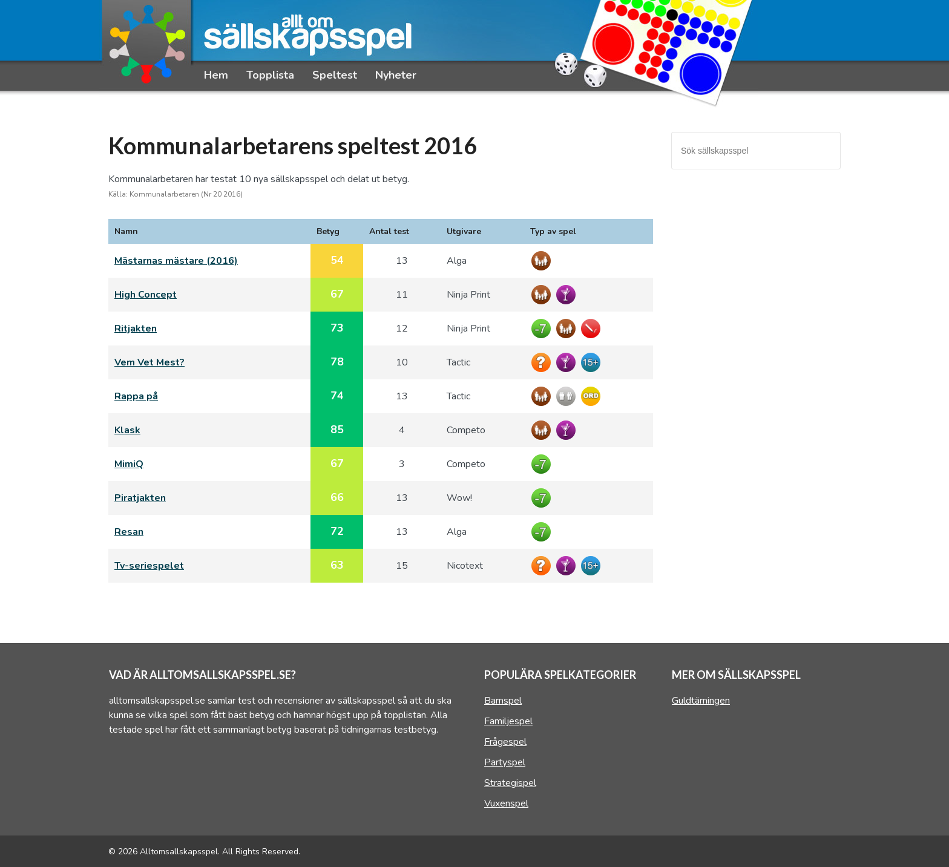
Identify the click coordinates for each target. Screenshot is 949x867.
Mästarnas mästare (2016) (176, 260)
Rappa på (136, 396)
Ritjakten (135, 328)
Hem (216, 75)
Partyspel (504, 762)
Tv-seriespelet (149, 565)
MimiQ (128, 464)
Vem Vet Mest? (149, 362)
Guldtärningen (701, 700)
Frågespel (505, 741)
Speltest (334, 75)
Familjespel (508, 721)
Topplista (270, 75)
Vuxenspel (506, 803)
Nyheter (395, 75)
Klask (127, 430)
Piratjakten (140, 498)
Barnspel (503, 700)
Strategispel (510, 783)
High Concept (145, 294)
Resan (128, 531)
